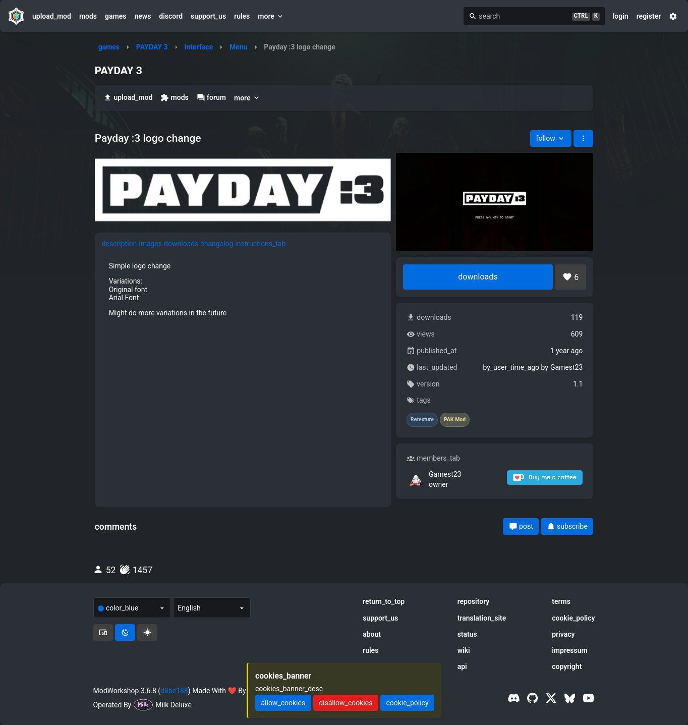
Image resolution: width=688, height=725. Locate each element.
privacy (563, 634)
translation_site (481, 618)
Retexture (422, 420)
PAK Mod (455, 420)
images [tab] (150, 244)
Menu (239, 47)
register (649, 16)
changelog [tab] (216, 244)
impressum (570, 650)
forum (211, 97)
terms (561, 601)
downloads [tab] (181, 244)
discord (171, 16)
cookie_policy (573, 618)
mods (88, 16)
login (620, 16)
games (115, 16)
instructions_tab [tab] (260, 244)
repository (473, 601)
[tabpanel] (243, 289)
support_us (208, 16)
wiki (463, 650)
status (467, 634)
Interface (198, 47)
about (372, 634)
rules (242, 16)
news (142, 16)
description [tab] (119, 244)
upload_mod (51, 16)
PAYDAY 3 (152, 47)
